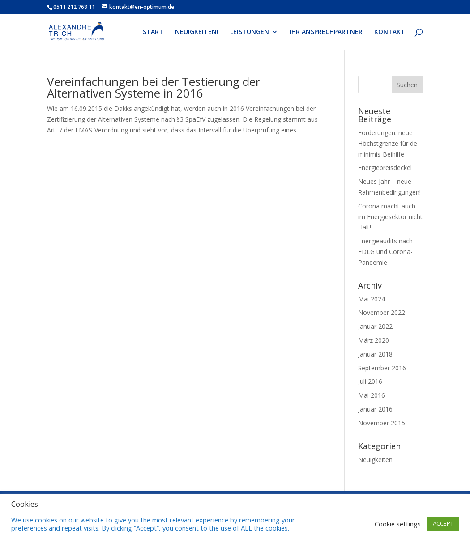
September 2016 (382, 368)
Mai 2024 (371, 299)
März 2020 (373, 340)
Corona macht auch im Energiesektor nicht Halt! (390, 217)
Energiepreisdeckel (385, 167)
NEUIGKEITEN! (196, 32)
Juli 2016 (370, 381)
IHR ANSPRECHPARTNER (326, 32)
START (153, 32)
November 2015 (381, 423)
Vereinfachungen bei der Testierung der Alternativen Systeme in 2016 (153, 87)
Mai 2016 (371, 395)
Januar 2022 (375, 326)
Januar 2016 (375, 409)
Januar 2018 (375, 354)
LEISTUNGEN (249, 32)
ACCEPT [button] (443, 523)
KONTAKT (389, 32)
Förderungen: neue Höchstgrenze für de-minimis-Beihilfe (388, 143)
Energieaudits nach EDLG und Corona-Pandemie (385, 252)
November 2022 (381, 312)
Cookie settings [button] (398, 524)
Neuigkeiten (375, 459)
